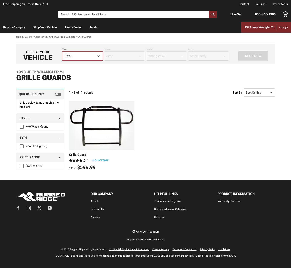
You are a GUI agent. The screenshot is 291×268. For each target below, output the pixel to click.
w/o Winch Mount (37, 126)
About (94, 201)
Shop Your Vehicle (45, 27)
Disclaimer (224, 249)
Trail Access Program (167, 201)
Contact (244, 4)
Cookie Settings (160, 249)
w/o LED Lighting (36, 146)
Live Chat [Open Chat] (236, 14)
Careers (95, 217)
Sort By (237, 92)
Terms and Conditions (185, 249)
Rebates (159, 217)
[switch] (40, 94)
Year (64, 49)
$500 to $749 (34, 166)
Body (191, 49)
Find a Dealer (73, 27)
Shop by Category (13, 27)
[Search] (133, 14)
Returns (260, 4)
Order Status (280, 4)
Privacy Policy (207, 249)
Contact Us (97, 209)
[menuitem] (13, 27)
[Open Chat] (226, 14)
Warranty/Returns (229, 201)
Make (107, 49)
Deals (93, 27)
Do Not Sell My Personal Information (129, 249)
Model (149, 49)
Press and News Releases (170, 209)
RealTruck (152, 239)
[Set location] (145, 232)
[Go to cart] (285, 14)
